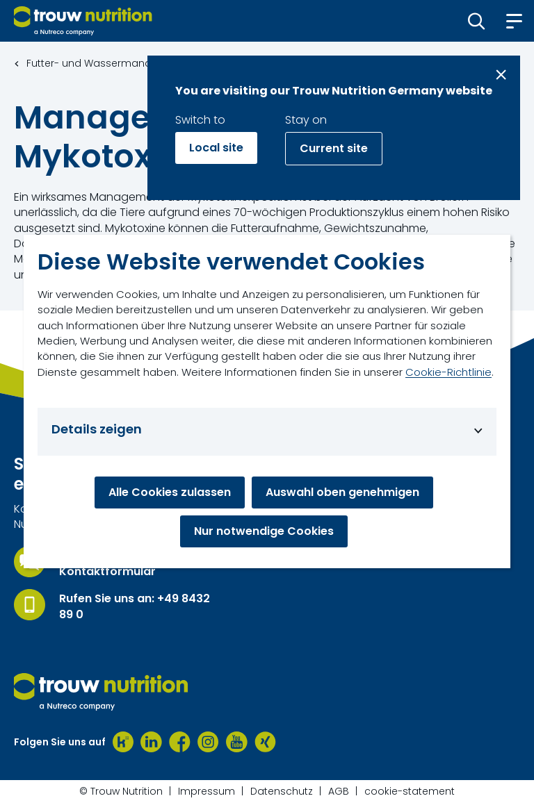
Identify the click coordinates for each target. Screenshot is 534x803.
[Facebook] (180, 741)
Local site (216, 148)
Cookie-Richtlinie (448, 372)
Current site (334, 148)
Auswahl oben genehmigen (342, 492)
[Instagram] (208, 741)
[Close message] (501, 75)
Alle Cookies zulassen (169, 492)
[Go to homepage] (83, 21)
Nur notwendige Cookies (264, 531)
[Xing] (265, 741)
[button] (477, 21)
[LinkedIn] (151, 741)
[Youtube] (237, 741)
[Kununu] (123, 741)
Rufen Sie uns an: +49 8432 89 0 (134, 606)
